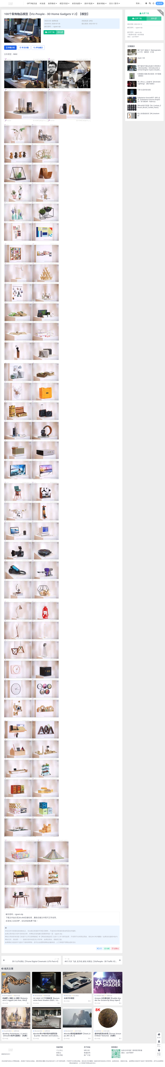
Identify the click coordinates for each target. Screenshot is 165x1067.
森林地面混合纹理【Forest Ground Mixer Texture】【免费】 (108, 1034)
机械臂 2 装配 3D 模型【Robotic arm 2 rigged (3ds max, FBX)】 (15, 999)
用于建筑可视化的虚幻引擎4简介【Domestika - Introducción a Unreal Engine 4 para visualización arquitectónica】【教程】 (149, 69)
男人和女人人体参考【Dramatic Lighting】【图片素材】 (149, 83)
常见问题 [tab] (24, 47)
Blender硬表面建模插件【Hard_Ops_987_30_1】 (76, 1034)
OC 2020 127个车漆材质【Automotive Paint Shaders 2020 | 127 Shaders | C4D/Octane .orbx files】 (46, 1001)
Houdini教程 (8, 1031)
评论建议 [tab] (38, 47)
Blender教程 (38, 1031)
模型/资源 (17, 996)
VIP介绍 (87, 1050)
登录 (159, 3)
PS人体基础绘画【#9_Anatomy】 (148, 114)
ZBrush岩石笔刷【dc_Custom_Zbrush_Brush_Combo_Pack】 (149, 106)
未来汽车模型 (69, 998)
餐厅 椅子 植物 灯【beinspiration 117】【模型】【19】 (149, 51)
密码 (60, 32)
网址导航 (59, 1055)
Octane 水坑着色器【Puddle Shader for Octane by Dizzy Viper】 (108, 999)
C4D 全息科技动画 (144, 90)
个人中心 (59, 1050)
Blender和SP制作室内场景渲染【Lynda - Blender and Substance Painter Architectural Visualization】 (46, 1036)
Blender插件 (69, 1031)
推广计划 (87, 1055)
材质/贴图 (47, 996)
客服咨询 (87, 1053)
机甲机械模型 (8, 996)
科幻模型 (76, 996)
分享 (99, 948)
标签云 (58, 1053)
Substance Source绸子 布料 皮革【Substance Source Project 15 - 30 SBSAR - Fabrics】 (149, 99)
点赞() (115, 948)
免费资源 (55, 21)
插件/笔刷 (78, 1031)
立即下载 (50, 32)
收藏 (106, 948)
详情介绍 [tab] (10, 47)
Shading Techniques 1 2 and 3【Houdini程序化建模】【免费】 (15, 1034)
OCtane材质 (38, 996)
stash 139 (141, 58)
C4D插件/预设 (100, 996)
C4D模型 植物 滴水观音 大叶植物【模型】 (149, 75)
